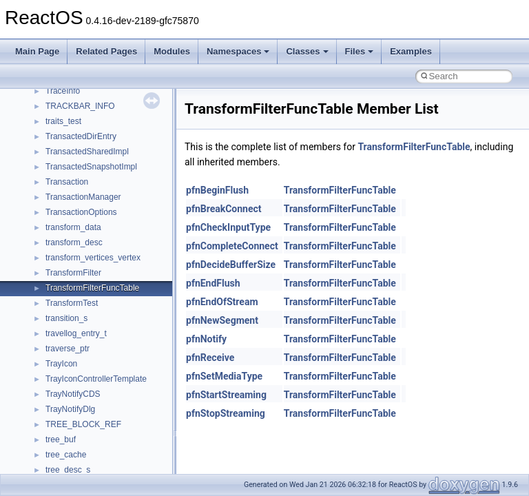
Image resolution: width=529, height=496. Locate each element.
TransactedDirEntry (80, 136)
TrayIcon (61, 364)
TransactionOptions (81, 212)
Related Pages (106, 51)
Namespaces (238, 51)
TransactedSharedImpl (87, 151)
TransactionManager (83, 197)
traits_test (63, 121)
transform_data (73, 227)
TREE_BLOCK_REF (83, 424)
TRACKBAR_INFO (80, 106)
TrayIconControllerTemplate (96, 379)
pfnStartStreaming (226, 394)
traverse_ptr (67, 348)
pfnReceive (210, 357)
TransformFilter (73, 273)
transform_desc (74, 242)
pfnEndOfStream (222, 301)
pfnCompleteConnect (232, 245)
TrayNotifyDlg (70, 409)
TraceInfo (62, 91)
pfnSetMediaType (224, 376)
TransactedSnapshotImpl (91, 167)
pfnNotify (206, 338)
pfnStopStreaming (225, 413)
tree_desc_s (67, 470)
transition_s (66, 318)
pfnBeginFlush (217, 190)
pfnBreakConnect (224, 208)
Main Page (37, 51)
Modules (172, 51)
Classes (307, 51)
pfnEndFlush (213, 283)
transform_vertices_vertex (93, 257)
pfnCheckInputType (228, 227)
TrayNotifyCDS (73, 394)
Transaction (66, 182)
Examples (411, 51)
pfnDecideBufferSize (231, 264)
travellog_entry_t (76, 333)
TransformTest (71, 303)
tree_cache (65, 454)
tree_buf (60, 439)
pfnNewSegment (222, 320)
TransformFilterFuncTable (92, 288)
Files (359, 51)
